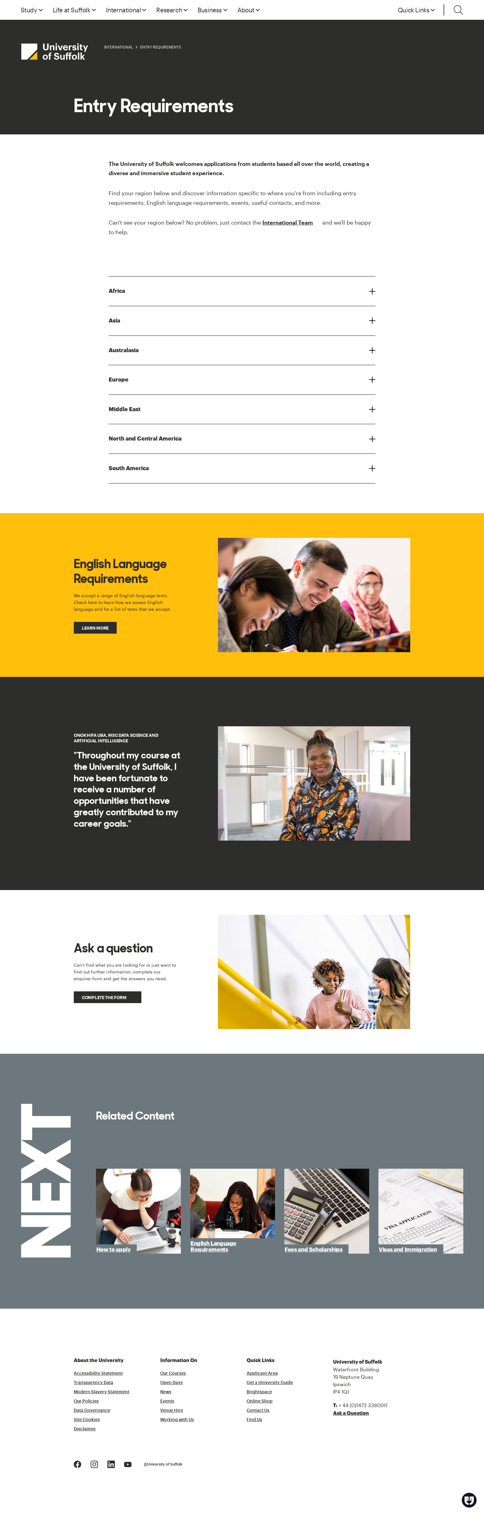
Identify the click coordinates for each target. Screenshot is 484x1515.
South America (129, 468)
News (165, 1392)
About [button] (245, 9)
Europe (118, 379)
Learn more (95, 628)
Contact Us (258, 1410)
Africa (117, 291)
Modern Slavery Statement (101, 1392)
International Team (287, 222)
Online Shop (260, 1401)
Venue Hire (171, 1410)
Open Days (171, 1383)
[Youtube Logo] (127, 1463)
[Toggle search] (458, 10)
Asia (114, 320)
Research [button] (169, 9)
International (118, 47)
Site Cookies (87, 1420)
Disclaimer (85, 1429)
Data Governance (92, 1410)
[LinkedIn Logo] (111, 1463)
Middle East (124, 409)
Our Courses (173, 1373)
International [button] (123, 9)
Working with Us (177, 1420)
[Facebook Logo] (77, 1463)
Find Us (254, 1420)
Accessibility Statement (98, 1373)
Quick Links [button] (414, 9)
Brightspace (259, 1392)
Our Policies (86, 1401)
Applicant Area (262, 1373)
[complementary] (417, 1469)
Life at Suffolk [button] (71, 9)
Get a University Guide (270, 1383)
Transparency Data (93, 1383)
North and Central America (145, 438)
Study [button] (29, 9)
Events (167, 1401)
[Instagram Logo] (94, 1463)
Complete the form (104, 997)
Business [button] (210, 9)
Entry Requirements (160, 47)
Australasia (124, 350)
